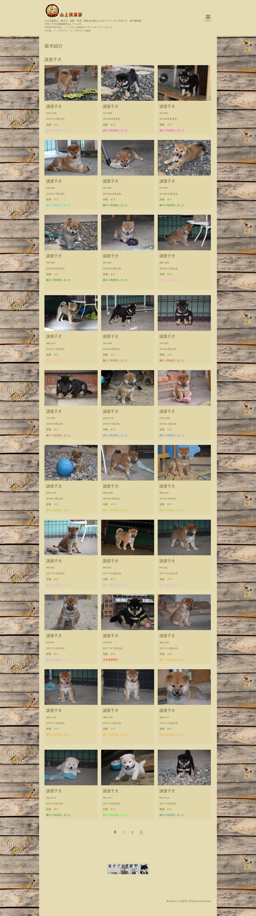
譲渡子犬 (54, 107)
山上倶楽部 (181, 901)
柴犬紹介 (53, 46)
